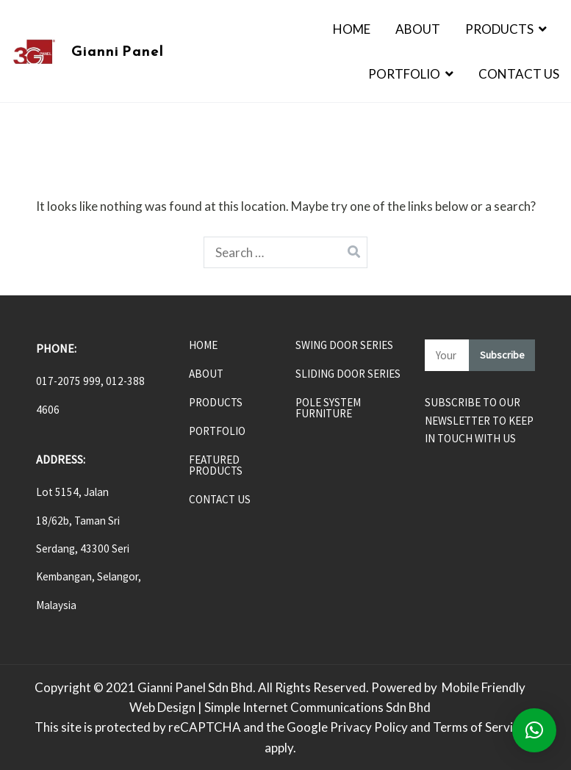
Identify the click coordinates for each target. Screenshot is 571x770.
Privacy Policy (369, 727)
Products (499, 29)
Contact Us (518, 74)
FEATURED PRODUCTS (216, 466)
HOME (203, 345)
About (417, 29)
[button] (534, 730)
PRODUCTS (216, 403)
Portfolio (404, 74)
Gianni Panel (117, 51)
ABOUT (206, 374)
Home (351, 29)
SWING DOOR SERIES (344, 345)
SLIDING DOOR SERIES (348, 374)
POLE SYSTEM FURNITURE (328, 408)
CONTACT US (220, 500)
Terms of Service (479, 727)
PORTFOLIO (217, 431)
